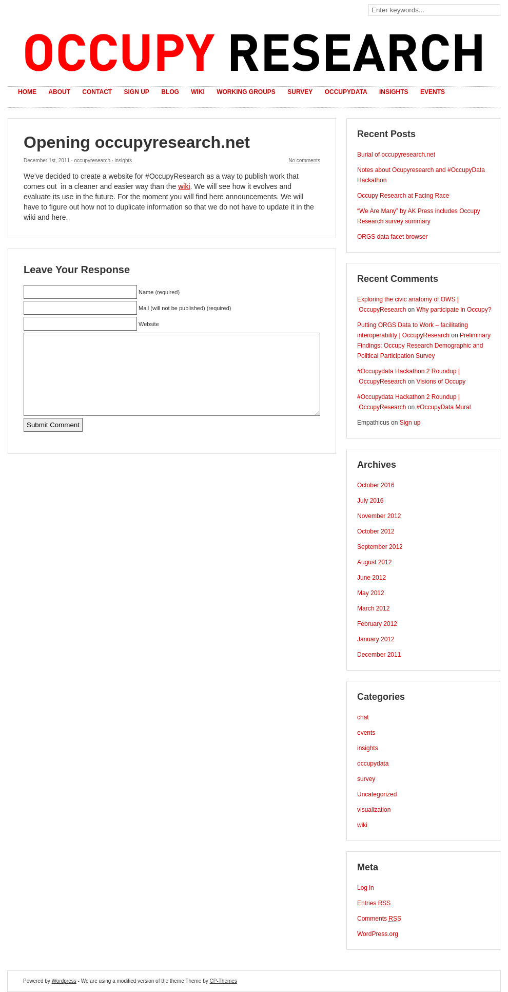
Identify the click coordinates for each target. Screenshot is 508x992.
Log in (365, 887)
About (59, 92)
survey (366, 779)
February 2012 (377, 623)
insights (123, 160)
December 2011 (379, 654)
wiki (184, 186)
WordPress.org (377, 934)
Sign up (136, 92)
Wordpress (64, 981)
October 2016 (376, 485)
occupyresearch (92, 160)
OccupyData (346, 92)
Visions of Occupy (440, 381)
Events (432, 92)
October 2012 (376, 531)
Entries (373, 903)
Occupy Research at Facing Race (403, 195)
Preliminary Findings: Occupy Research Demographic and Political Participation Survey (424, 345)
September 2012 (380, 546)
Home (27, 92)
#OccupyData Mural (443, 407)
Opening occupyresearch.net (137, 142)
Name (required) (159, 292)
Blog (170, 92)
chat (363, 717)
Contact (97, 92)
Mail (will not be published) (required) (185, 308)
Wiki (198, 92)
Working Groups (246, 92)
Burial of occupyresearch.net (396, 154)
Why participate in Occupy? (453, 309)
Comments (379, 918)
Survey (299, 92)
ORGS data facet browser (392, 236)
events (366, 732)
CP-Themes (223, 981)
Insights (393, 92)
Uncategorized (377, 794)
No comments (304, 160)
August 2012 (374, 562)
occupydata (372, 763)
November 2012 (379, 516)
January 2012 (376, 639)
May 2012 (370, 593)
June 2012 (371, 577)
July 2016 (370, 500)
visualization (373, 809)
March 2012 (373, 608)
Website (149, 324)
